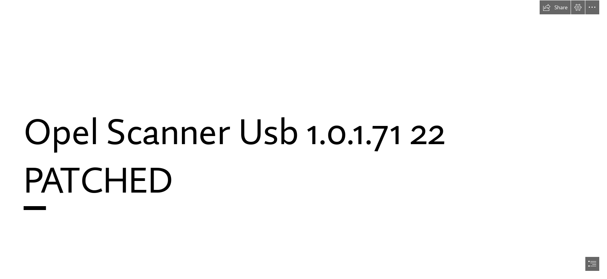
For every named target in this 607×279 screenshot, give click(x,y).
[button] (555, 7)
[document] (303, 139)
